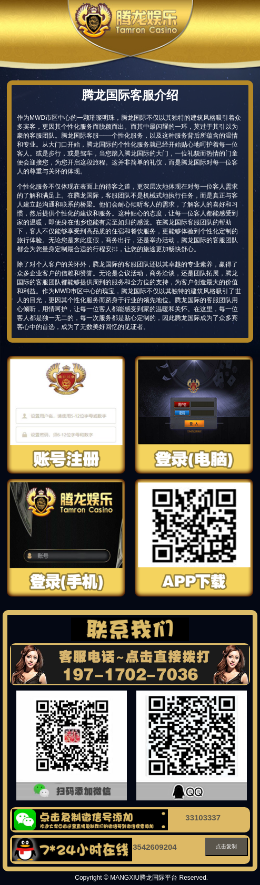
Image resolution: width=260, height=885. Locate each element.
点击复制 (226, 846)
